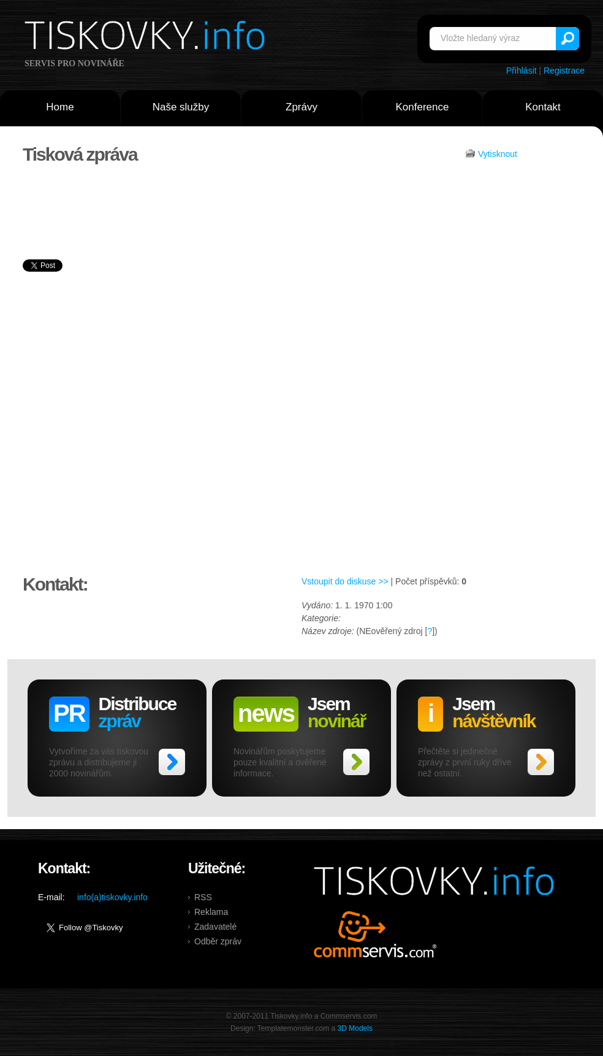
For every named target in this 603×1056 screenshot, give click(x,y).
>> (172, 762)
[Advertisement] (523, 385)
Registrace (564, 70)
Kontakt (543, 107)
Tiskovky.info (147, 37)
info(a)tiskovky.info (112, 897)
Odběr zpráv (217, 941)
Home (60, 107)
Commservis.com (375, 934)
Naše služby (181, 107)
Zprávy (301, 107)
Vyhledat (567, 38)
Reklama (211, 912)
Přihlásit (521, 70)
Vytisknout (497, 154)
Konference (422, 107)
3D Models (355, 1028)
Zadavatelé (215, 927)
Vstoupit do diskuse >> (345, 581)
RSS (203, 897)
